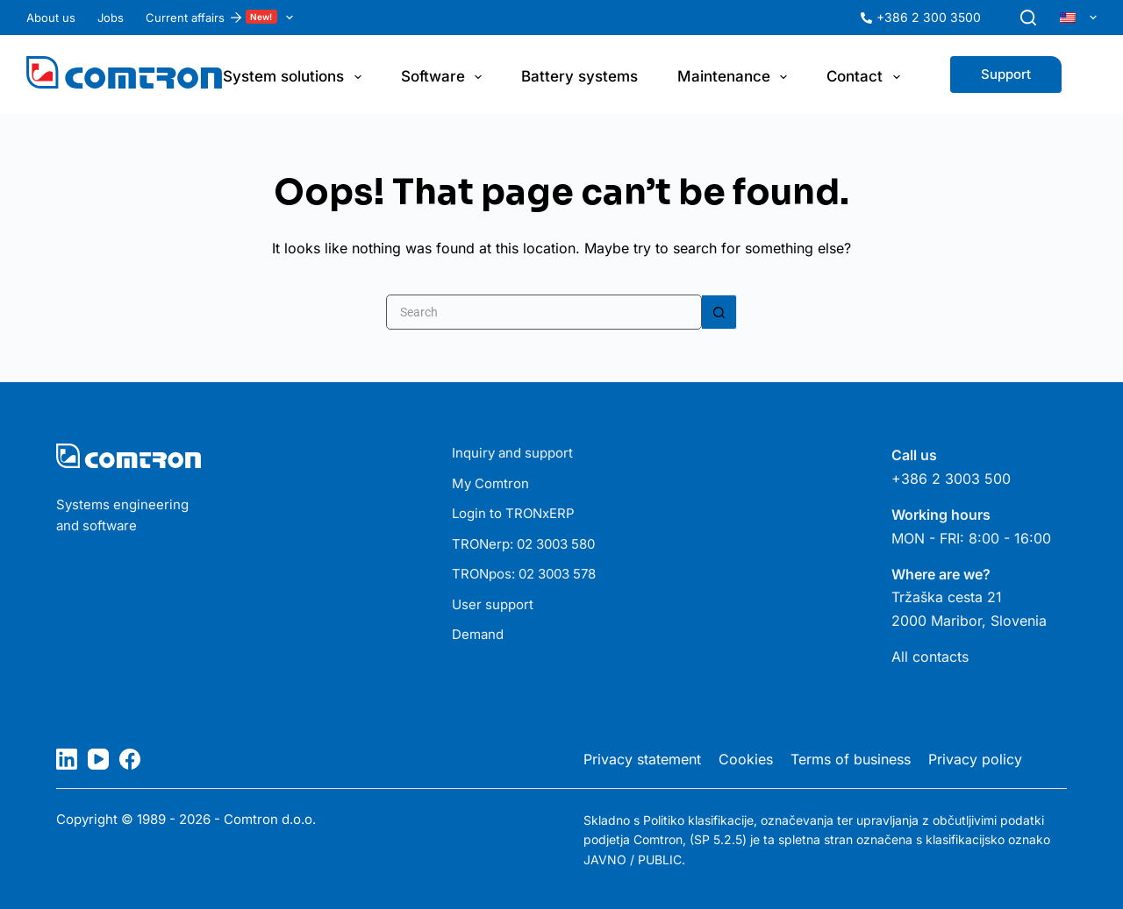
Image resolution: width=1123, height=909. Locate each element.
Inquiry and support (512, 452)
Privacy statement (642, 759)
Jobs (110, 18)
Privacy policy (975, 759)
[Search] (1028, 17)
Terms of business (850, 759)
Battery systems (579, 76)
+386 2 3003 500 (951, 478)
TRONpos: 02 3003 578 (524, 573)
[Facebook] (129, 759)
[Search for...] (544, 312)
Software (445, 77)
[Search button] (719, 312)
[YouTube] (98, 759)
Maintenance (735, 77)
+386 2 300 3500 (928, 17)
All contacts (930, 656)
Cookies (746, 759)
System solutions (295, 77)
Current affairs (223, 17)
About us (50, 18)
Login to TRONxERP (513, 513)
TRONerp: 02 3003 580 (523, 544)
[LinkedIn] (66, 759)
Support (1006, 74)
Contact (866, 77)
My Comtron (490, 483)
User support (492, 604)
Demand (478, 634)
